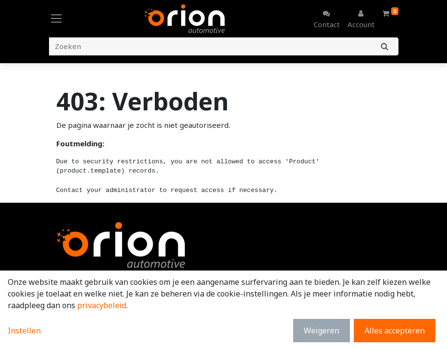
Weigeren (321, 330)
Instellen (24, 330)
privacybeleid (101, 305)
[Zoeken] (384, 46)
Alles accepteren (394, 330)
